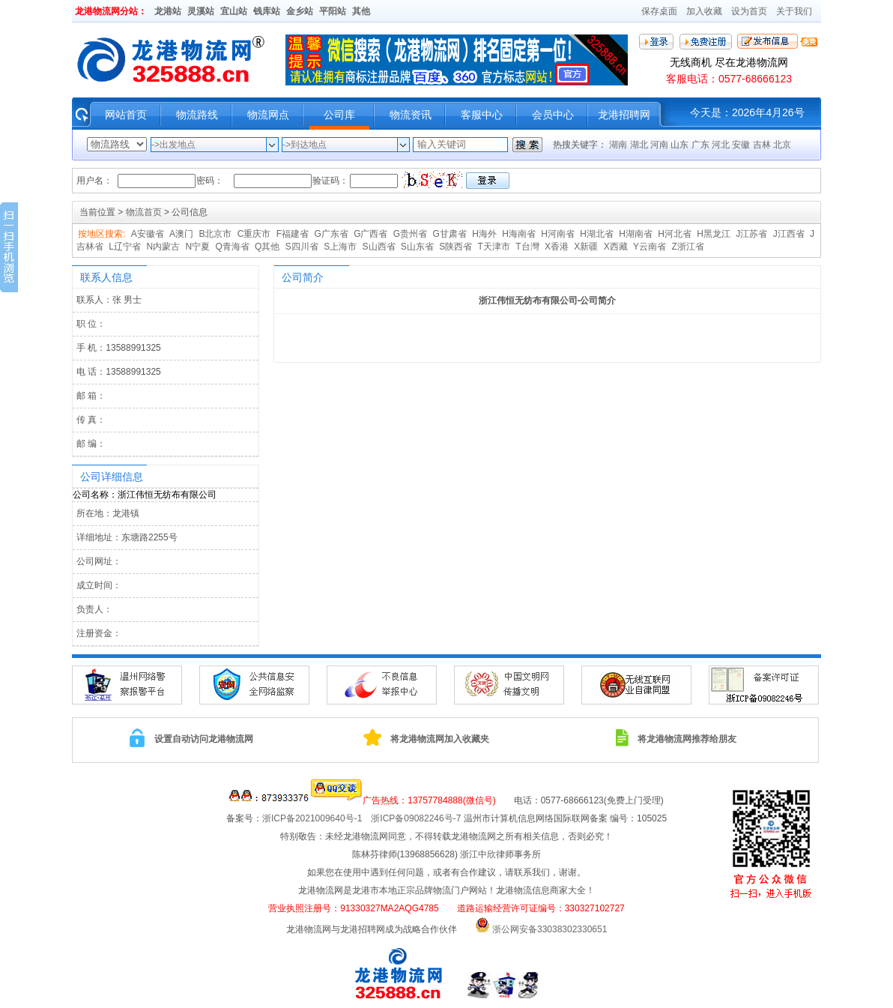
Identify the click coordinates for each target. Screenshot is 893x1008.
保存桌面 (659, 11)
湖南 (619, 144)
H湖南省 (636, 234)
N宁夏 (197, 246)
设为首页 (749, 11)
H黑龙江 (713, 234)
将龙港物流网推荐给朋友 (687, 739)
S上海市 (340, 246)
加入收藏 (704, 11)
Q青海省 (232, 246)
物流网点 (268, 115)
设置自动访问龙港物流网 (203, 739)
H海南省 (519, 234)
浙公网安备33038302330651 (549, 929)
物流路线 (197, 115)
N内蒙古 (163, 246)
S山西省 (379, 246)
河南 (660, 144)
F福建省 (292, 234)
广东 (701, 144)
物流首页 (144, 212)
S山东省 (417, 246)
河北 (722, 144)
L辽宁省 (125, 246)
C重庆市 (254, 234)
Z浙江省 (687, 246)
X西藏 (616, 246)
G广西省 (370, 234)
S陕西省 (455, 246)
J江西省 (789, 234)
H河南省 (558, 234)
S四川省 (301, 246)
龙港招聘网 (624, 115)
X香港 (557, 246)
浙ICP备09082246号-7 (416, 818)
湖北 (640, 144)
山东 (680, 144)
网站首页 (126, 115)
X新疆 (586, 246)
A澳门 (181, 234)
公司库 (339, 115)
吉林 (763, 144)
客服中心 (482, 115)
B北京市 (215, 234)
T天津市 (494, 246)
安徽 (742, 144)
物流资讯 (411, 115)
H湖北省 (597, 234)
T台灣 (527, 246)
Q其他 (267, 246)
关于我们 (794, 11)
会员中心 (553, 115)
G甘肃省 (450, 234)
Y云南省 (649, 246)
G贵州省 (410, 234)
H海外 (484, 234)
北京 (782, 144)
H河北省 (674, 234)
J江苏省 (751, 234)
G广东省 (331, 234)
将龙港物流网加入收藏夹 (439, 739)
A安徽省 (147, 234)
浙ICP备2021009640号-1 (316, 818)
